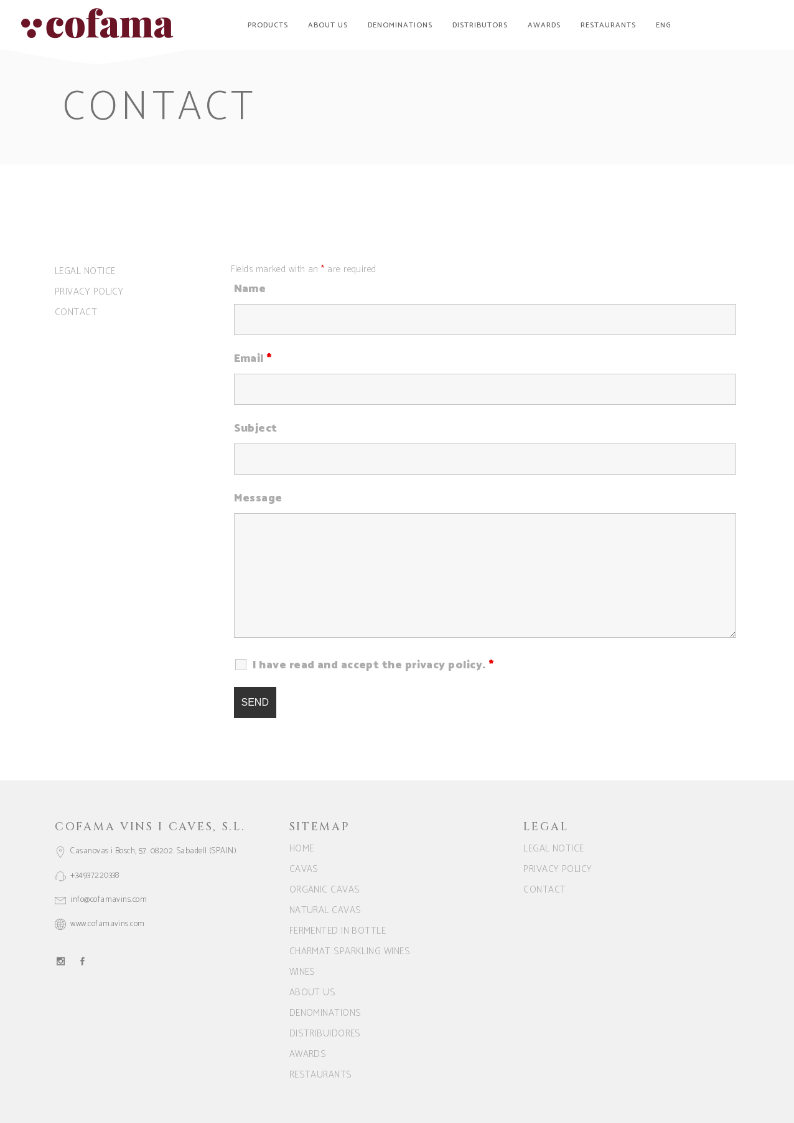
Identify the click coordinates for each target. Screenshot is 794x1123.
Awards (308, 1054)
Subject (256, 428)
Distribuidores (325, 1033)
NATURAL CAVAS (325, 910)
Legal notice (85, 271)
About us (312, 992)
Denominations (325, 1013)
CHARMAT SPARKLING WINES (349, 951)
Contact (76, 312)
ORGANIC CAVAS (324, 890)
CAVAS (304, 869)
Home (301, 848)
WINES (302, 972)
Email (253, 358)
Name (250, 289)
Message (258, 498)
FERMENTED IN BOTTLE (337, 931)
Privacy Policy (89, 292)
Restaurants (320, 1075)
